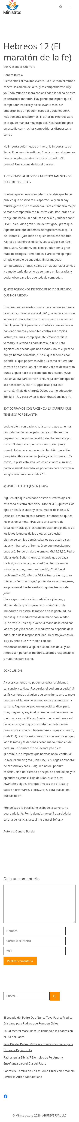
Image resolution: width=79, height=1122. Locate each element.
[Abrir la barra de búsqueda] (61, 7)
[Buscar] (55, 996)
